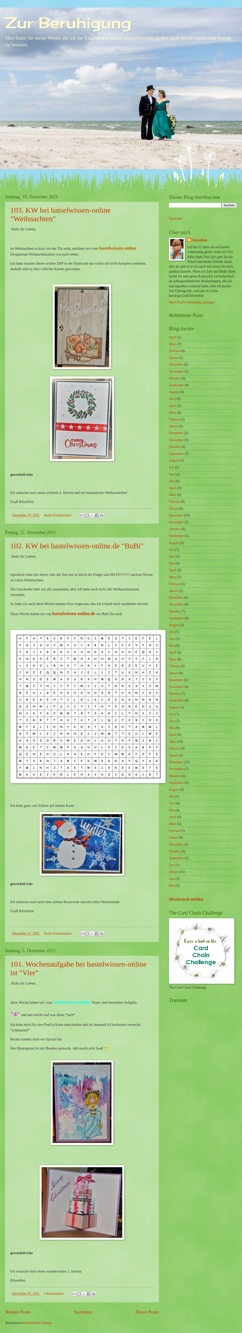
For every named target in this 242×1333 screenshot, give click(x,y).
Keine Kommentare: (58, 515)
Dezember (176, 364)
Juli (171, 399)
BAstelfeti (199, 240)
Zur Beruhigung (68, 22)
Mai (171, 481)
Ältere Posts (147, 1312)
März (172, 344)
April (172, 337)
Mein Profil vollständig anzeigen (192, 302)
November (176, 371)
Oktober (174, 378)
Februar (174, 351)
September (176, 385)
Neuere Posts (18, 1312)
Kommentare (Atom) (37, 1323)
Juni (172, 474)
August (174, 392)
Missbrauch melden (186, 899)
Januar (173, 358)
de (93, 613)
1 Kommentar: (54, 1293)
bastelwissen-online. (71, 613)
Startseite (83, 1312)
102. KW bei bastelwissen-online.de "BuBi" (77, 546)
